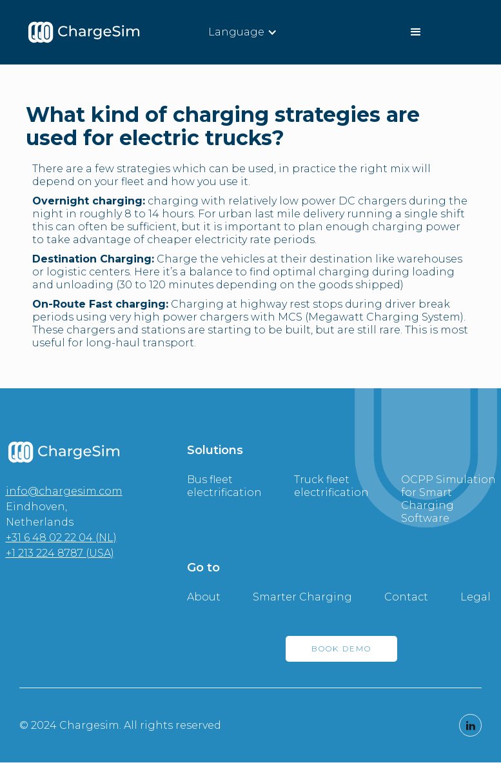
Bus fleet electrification (224, 486)
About (204, 597)
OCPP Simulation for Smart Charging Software (448, 498)
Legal (475, 597)
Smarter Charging (302, 597)
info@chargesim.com (64, 491)
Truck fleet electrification (331, 486)
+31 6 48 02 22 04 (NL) (61, 537)
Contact (406, 597)
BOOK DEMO (341, 648)
